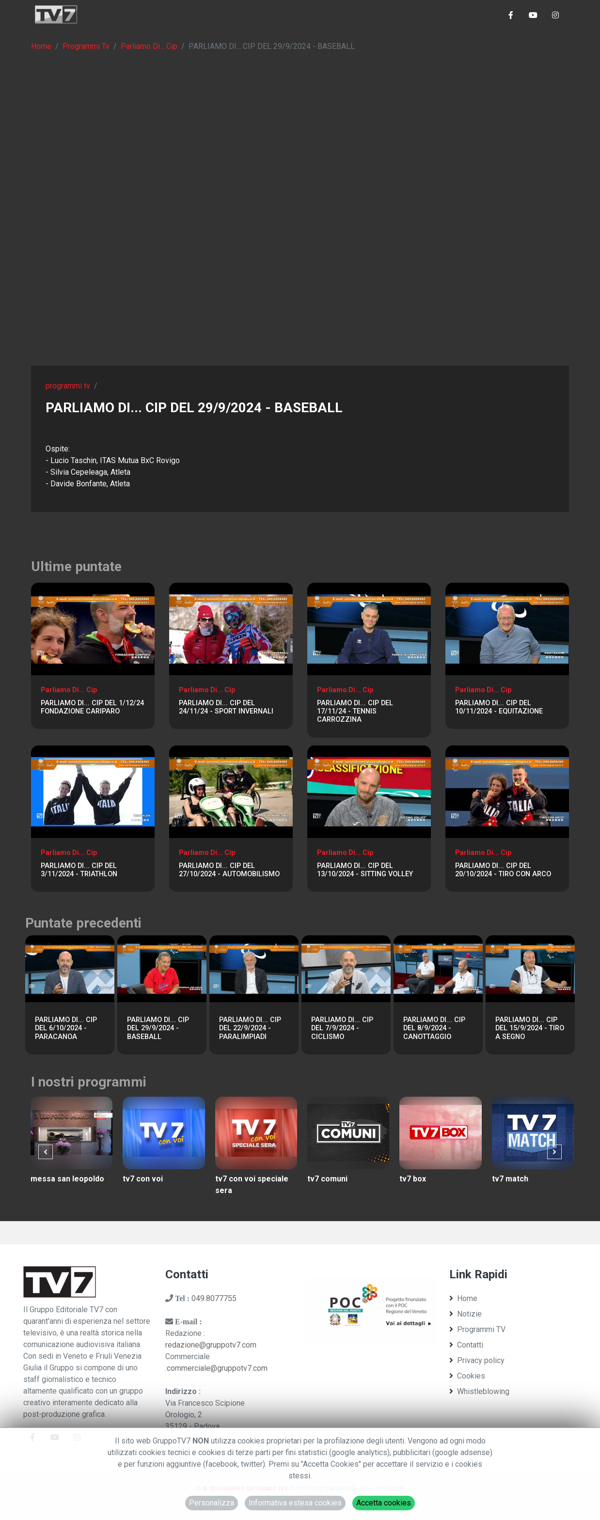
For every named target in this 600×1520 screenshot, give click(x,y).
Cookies (467, 1375)
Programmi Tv (86, 46)
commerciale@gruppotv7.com (217, 1368)
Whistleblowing (479, 1391)
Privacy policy (477, 1360)
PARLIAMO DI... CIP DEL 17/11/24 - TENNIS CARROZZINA (355, 711)
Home (41, 46)
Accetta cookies (383, 1502)
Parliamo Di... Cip (149, 46)
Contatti (466, 1344)
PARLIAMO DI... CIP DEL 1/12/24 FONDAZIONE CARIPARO (92, 707)
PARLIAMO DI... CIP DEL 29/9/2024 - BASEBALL (158, 1028)
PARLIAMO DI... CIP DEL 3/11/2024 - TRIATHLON (79, 870)
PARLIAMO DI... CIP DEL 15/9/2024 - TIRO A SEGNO (529, 1028)
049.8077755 (214, 1298)
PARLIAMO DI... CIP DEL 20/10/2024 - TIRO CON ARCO (503, 870)
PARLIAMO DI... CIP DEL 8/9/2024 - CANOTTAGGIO (434, 1028)
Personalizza (211, 1502)
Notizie (465, 1313)
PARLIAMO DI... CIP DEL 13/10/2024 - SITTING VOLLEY (365, 870)
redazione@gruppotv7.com (210, 1344)
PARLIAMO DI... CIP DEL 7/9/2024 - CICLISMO (342, 1028)
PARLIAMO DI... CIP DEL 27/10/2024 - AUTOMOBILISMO (229, 870)
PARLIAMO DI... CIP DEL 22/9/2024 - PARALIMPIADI (250, 1028)
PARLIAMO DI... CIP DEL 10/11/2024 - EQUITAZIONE (499, 707)
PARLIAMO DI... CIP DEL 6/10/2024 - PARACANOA (66, 1028)
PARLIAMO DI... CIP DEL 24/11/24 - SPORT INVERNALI (226, 707)
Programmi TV (477, 1329)
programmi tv (68, 385)
